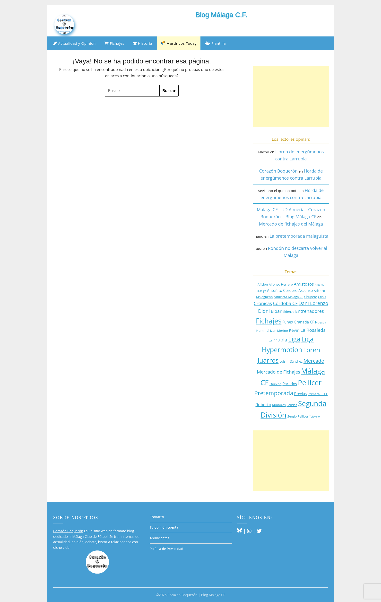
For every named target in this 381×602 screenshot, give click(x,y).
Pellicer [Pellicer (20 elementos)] (309, 382)
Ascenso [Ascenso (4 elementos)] (305, 290)
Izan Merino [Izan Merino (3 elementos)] (279, 330)
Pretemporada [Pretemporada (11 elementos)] (273, 393)
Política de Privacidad (166, 548)
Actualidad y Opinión (74, 43)
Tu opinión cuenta (164, 527)
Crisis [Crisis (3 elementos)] (322, 297)
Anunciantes (159, 538)
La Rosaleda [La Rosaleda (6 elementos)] (313, 330)
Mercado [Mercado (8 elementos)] (313, 360)
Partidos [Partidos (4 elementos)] (289, 383)
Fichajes (114, 43)
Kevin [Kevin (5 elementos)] (294, 330)
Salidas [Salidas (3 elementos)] (292, 405)
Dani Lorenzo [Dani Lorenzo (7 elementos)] (313, 303)
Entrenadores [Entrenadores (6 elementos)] (309, 311)
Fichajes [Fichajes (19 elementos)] (268, 320)
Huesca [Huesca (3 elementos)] (320, 322)
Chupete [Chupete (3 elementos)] (310, 297)
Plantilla (215, 43)
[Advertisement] (291, 96)
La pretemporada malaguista (298, 236)
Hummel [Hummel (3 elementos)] (262, 330)
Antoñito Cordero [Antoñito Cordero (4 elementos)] (282, 290)
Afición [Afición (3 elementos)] (263, 284)
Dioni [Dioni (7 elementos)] (264, 311)
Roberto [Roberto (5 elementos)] (263, 404)
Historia (142, 43)
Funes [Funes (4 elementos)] (287, 322)
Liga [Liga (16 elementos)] (294, 338)
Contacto (157, 517)
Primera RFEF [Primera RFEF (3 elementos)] (318, 394)
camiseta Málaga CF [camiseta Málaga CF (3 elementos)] (288, 297)
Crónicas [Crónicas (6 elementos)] (263, 303)
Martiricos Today (179, 43)
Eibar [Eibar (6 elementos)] (276, 311)
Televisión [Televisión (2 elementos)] (315, 416)
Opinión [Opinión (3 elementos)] (275, 384)
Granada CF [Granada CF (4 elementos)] (304, 322)
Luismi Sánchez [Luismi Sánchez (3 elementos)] (291, 361)
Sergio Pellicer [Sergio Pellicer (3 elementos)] (297, 416)
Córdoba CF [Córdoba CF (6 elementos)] (285, 303)
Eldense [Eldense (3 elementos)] (288, 311)
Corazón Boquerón (278, 171)
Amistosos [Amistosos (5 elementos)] (304, 284)
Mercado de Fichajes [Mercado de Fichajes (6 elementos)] (278, 372)
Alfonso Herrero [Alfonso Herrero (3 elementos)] (281, 284)
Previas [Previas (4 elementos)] (300, 393)
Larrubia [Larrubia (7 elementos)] (277, 339)
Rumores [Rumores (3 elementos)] (279, 405)
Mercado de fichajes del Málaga (291, 224)
